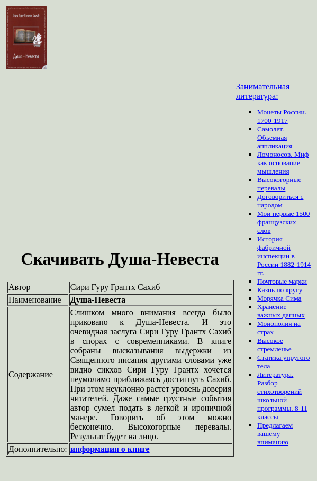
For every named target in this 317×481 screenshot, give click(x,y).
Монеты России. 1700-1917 (281, 116)
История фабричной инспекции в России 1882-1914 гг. (284, 256)
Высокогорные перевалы (279, 184)
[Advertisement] (120, 163)
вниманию (272, 442)
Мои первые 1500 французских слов (283, 222)
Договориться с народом (280, 201)
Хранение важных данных (281, 311)
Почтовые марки (282, 281)
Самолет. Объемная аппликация (274, 137)
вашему (268, 434)
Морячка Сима (279, 298)
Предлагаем (275, 425)
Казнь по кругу (279, 290)
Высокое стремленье (274, 345)
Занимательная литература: (262, 91)
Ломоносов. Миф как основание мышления (283, 162)
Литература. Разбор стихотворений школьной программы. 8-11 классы (282, 395)
